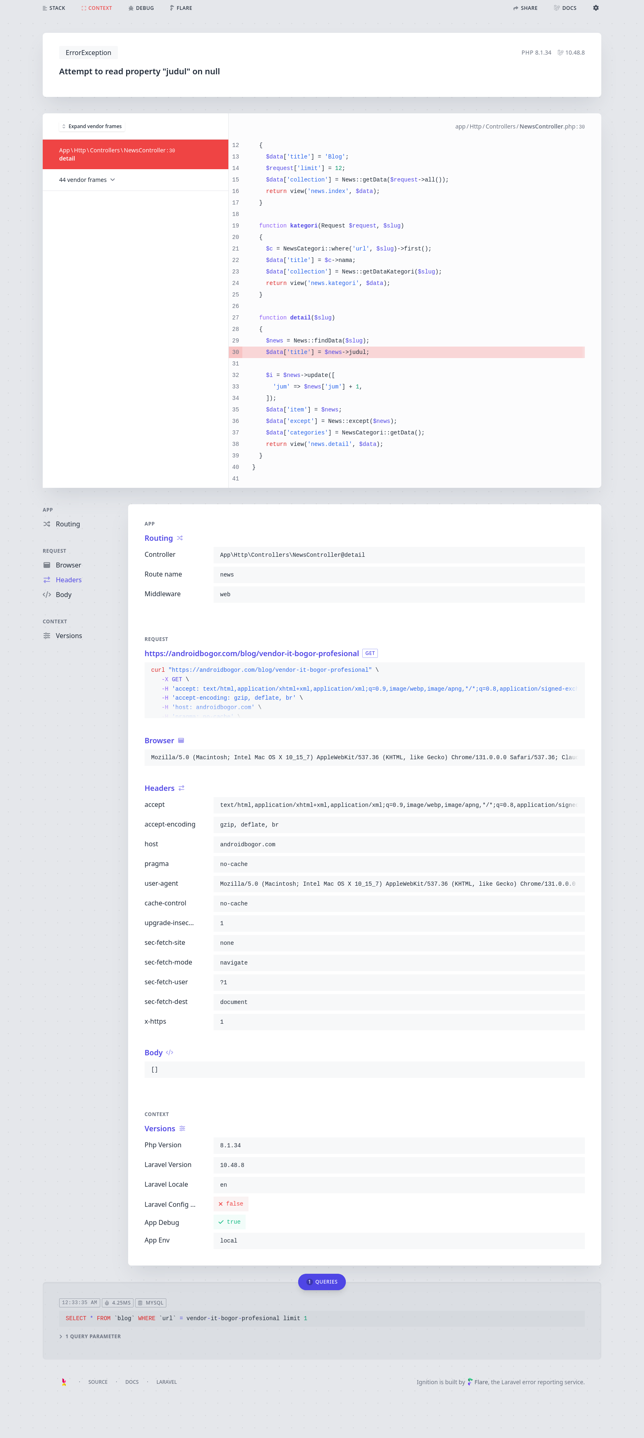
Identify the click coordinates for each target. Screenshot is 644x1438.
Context (55, 621)
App (48, 509)
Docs (131, 1381)
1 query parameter (90, 1336)
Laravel (166, 1381)
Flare (477, 1382)
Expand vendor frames (92, 125)
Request (55, 550)
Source (98, 1381)
